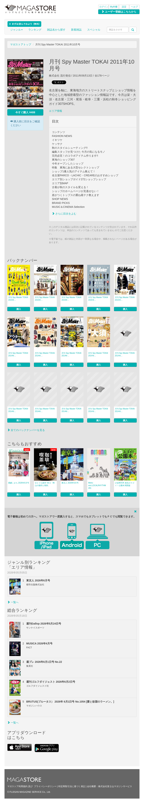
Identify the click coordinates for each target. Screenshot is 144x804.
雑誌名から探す (56, 29)
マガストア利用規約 (17, 786)
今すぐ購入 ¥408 (25, 112)
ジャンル (16, 29)
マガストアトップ (20, 44)
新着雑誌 (76, 29)
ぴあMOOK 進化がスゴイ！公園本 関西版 (124, 484)
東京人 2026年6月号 (70, 483)
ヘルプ (134, 6)
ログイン (103, 6)
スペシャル (93, 29)
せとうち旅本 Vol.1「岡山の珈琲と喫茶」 (45, 484)
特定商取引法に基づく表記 (71, 786)
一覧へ (13, 602)
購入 (18, 309)
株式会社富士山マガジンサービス (115, 786)
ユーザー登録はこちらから (118, 11)
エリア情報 (55, 110)
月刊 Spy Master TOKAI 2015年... (18, 298)
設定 (124, 6)
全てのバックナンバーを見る (26, 430)
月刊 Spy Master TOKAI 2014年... (18, 354)
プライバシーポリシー (45, 786)
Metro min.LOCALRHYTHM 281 (97, 485)
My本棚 (114, 6)
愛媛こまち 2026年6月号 (18, 483)
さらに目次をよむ (64, 213)
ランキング (34, 29)
